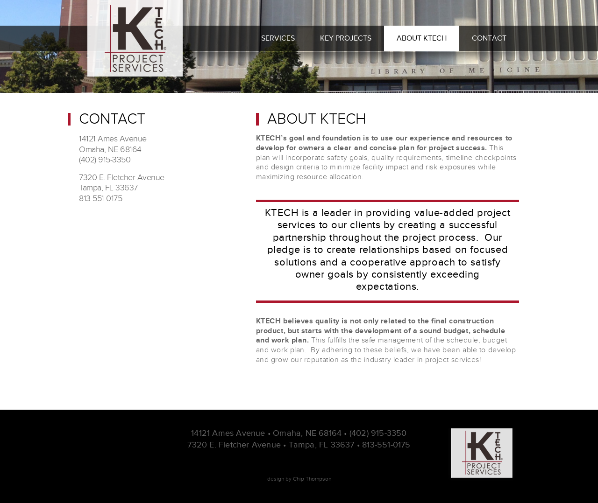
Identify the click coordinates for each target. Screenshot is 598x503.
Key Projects (345, 38)
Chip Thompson (312, 478)
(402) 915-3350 (378, 433)
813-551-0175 (386, 444)
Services (278, 38)
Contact (489, 38)
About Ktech (422, 38)
